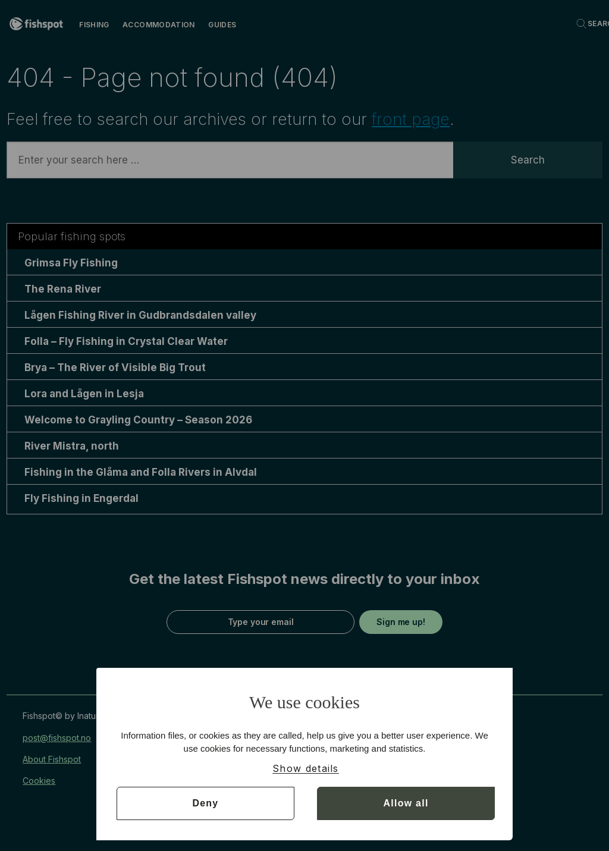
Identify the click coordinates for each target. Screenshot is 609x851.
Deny (205, 803)
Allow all (406, 803)
